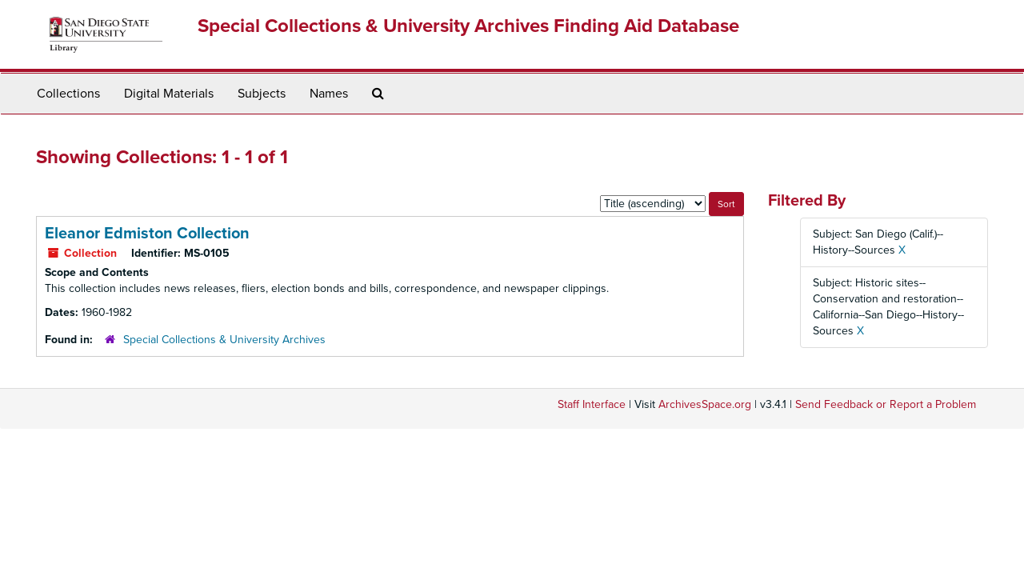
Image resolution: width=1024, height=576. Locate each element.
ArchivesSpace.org (704, 404)
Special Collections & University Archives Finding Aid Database (468, 26)
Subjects (262, 94)
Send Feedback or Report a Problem (885, 404)
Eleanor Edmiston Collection (147, 233)
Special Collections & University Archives (224, 339)
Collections (68, 94)
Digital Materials (169, 94)
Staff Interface (592, 404)
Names (329, 94)
